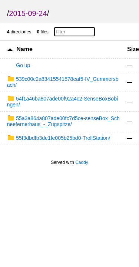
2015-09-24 (28, 13)
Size (133, 49)
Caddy (81, 162)
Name (24, 49)
